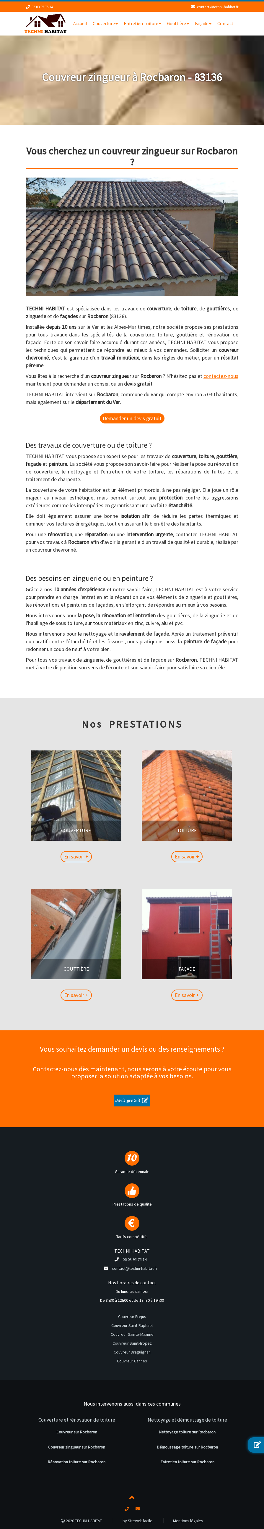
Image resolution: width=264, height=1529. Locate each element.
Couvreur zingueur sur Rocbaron (76, 1447)
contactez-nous (220, 376)
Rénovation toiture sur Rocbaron (76, 1461)
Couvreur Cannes (132, 1361)
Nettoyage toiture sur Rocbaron (187, 1432)
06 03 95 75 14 (42, 6)
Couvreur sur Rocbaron (76, 1432)
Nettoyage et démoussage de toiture (187, 1420)
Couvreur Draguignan (132, 1352)
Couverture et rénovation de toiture (76, 1420)
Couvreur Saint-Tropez (132, 1343)
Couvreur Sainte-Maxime (132, 1334)
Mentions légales (188, 1520)
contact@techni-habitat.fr (217, 6)
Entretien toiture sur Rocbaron (187, 1461)
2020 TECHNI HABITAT (81, 1520)
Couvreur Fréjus (132, 1316)
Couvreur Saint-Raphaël (132, 1325)
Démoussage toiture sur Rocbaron (187, 1447)
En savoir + (104, 856)
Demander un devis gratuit (132, 418)
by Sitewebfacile (137, 1520)
